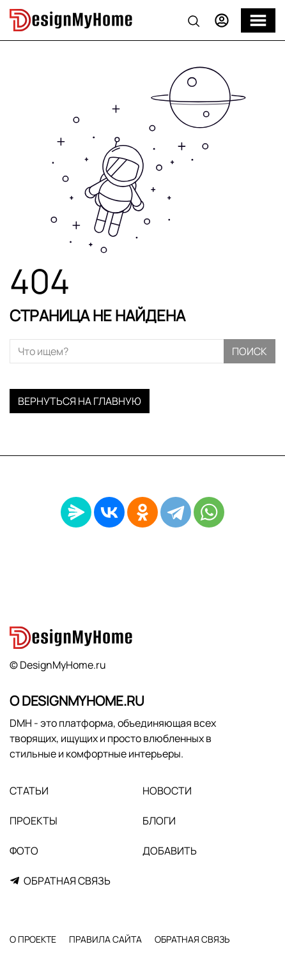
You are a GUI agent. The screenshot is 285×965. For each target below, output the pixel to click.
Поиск (249, 351)
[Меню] (258, 20)
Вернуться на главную (79, 401)
